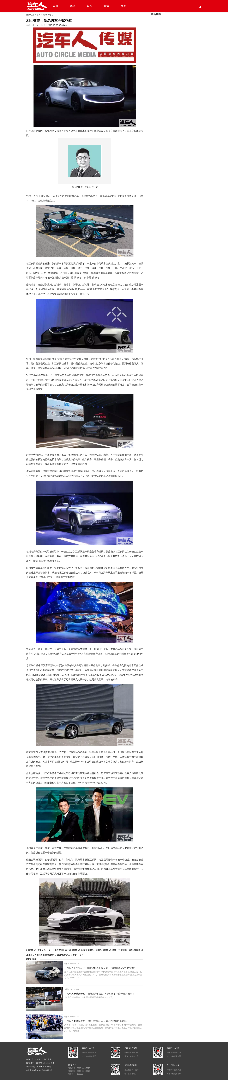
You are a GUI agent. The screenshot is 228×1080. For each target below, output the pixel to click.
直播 (106, 6)
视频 (72, 6)
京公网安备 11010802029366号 (38, 1067)
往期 (123, 6)
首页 (55, 6)
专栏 (51, 14)
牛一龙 (35, 25)
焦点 (89, 6)
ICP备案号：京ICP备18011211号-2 (40, 1063)
